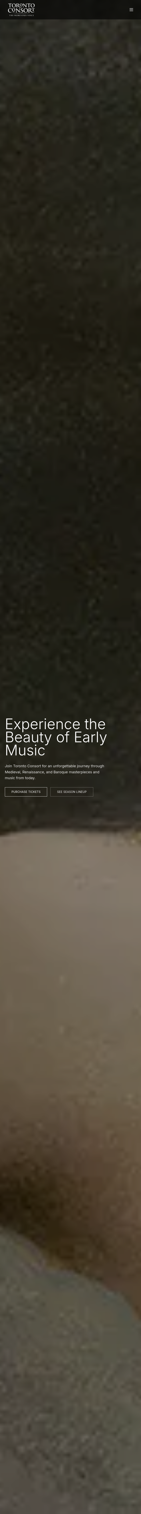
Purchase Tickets (25, 791)
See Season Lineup (72, 791)
